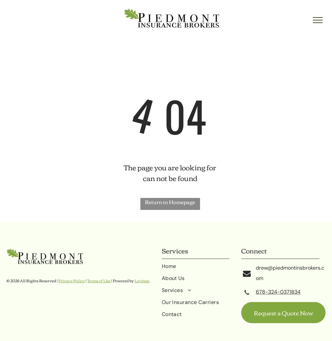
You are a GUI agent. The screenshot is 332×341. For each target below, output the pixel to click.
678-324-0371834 (278, 291)
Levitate (142, 280)
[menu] (317, 20)
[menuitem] (202, 269)
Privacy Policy (71, 280)
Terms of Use (99, 280)
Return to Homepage (170, 202)
